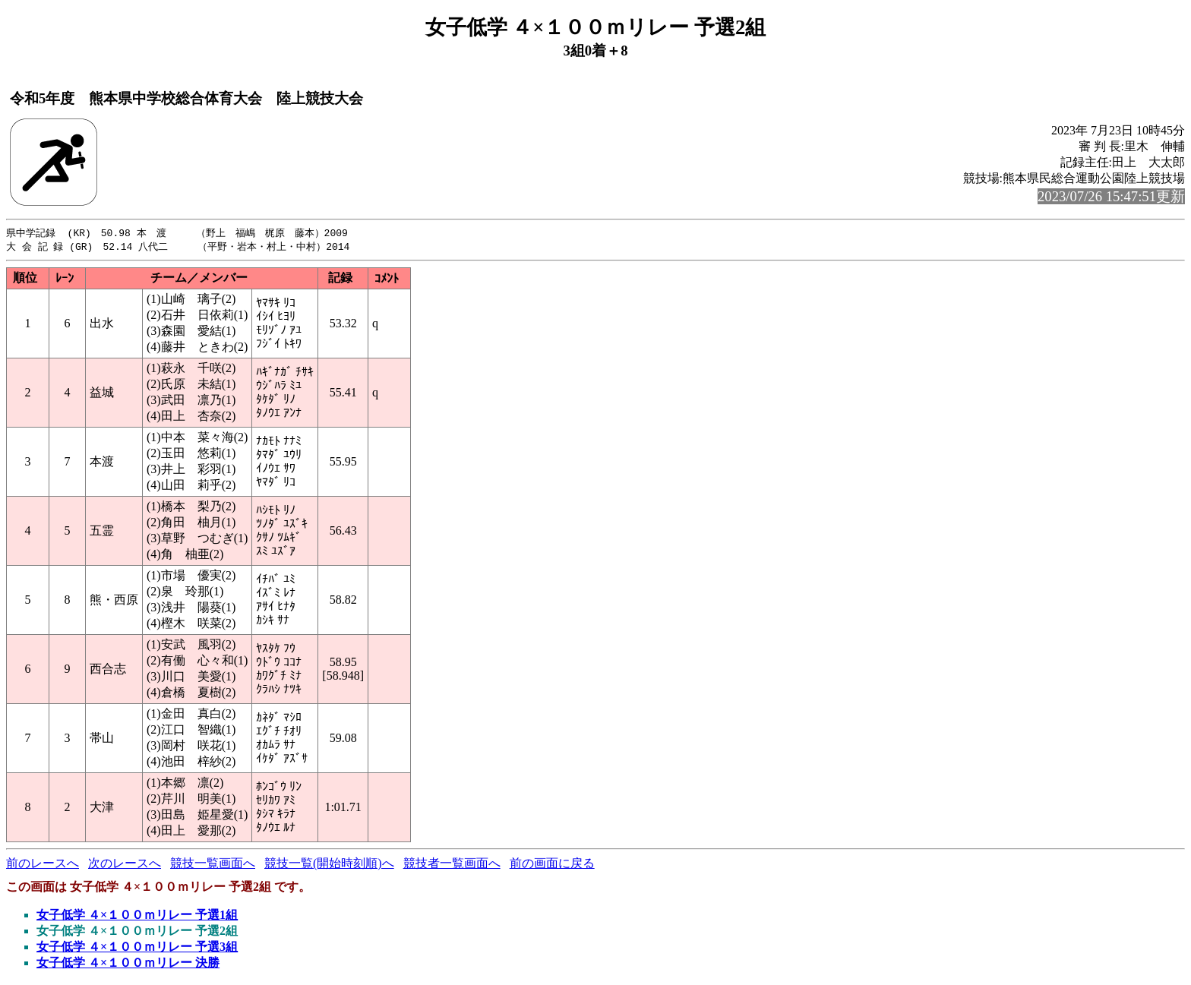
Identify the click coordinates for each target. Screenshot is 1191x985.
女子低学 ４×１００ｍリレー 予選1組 (137, 916)
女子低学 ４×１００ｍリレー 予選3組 (137, 948)
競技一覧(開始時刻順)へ (329, 864)
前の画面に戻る (552, 864)
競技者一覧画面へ (452, 864)
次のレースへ (124, 864)
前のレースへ (42, 864)
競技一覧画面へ (212, 864)
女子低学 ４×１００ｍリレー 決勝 (128, 964)
